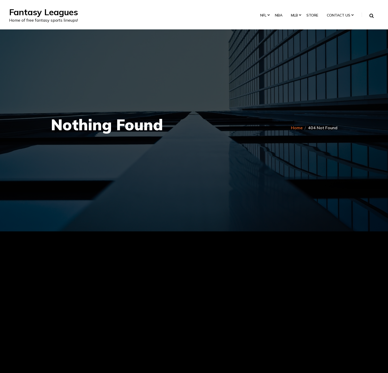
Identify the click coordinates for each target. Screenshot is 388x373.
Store (311, 16)
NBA (277, 16)
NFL (262, 16)
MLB (293, 16)
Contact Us (337, 16)
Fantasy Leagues (47, 12)
